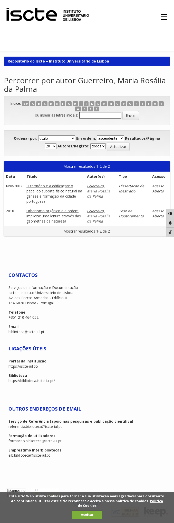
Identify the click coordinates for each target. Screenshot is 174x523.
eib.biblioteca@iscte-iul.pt (29, 455)
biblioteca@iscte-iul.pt (26, 331)
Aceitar (87, 514)
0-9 (25, 103)
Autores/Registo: (73, 146)
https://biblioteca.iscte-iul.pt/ (31, 380)
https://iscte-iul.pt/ (23, 366)
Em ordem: (86, 138)
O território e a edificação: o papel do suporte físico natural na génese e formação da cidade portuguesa (54, 193)
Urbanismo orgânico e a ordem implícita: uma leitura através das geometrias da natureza (53, 216)
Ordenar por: (25, 138)
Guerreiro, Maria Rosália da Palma (98, 191)
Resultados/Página (142, 138)
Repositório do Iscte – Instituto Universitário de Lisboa (58, 61)
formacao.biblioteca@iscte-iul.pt (35, 440)
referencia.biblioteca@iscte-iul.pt (35, 426)
